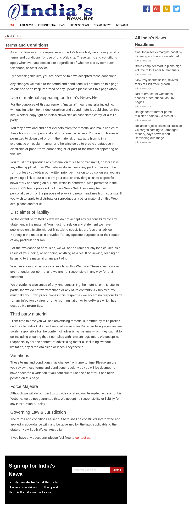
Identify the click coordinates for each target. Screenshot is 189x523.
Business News (79, 25)
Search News (102, 25)
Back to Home (13, 36)
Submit (117, 470)
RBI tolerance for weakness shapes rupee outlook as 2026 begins (155, 98)
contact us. (83, 438)
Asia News (26, 25)
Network (122, 25)
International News (51, 25)
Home (11, 25)
